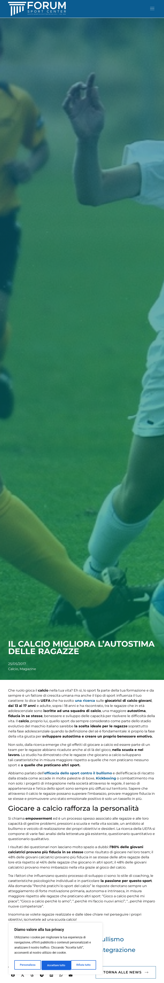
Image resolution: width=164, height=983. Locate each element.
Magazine (28, 675)
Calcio (13, 675)
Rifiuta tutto (54, 965)
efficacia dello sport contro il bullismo (78, 780)
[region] (55, 949)
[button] (152, 9)
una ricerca (85, 707)
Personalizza (27, 965)
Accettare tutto (82, 965)
